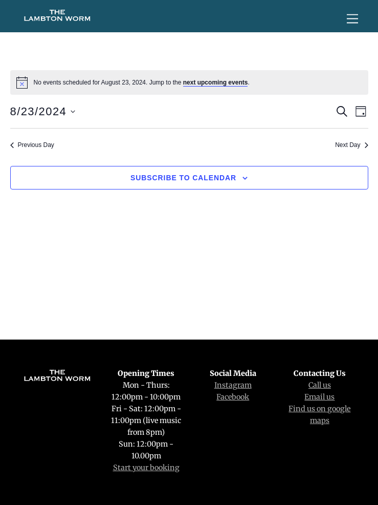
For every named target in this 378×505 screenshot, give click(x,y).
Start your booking (146, 467)
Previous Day (32, 145)
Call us (319, 385)
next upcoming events (215, 82)
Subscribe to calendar (183, 178)
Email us (319, 397)
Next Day (351, 145)
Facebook (232, 397)
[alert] (189, 82)
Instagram (233, 385)
